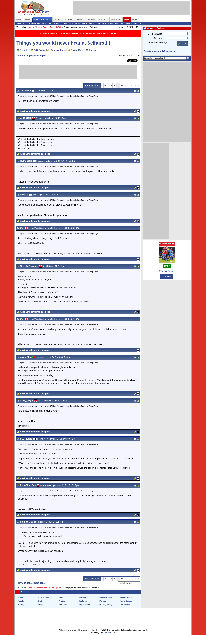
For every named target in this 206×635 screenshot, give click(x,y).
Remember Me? (156, 43)
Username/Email (155, 34)
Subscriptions (131, 23)
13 (130, 85)
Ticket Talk (46, 23)
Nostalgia (57, 23)
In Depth (82, 597)
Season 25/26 (126, 597)
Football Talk (94, 23)
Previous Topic (25, 55)
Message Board (41, 27)
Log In (92, 50)
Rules (142, 23)
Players (102, 601)
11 (122, 85)
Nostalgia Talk (56, 27)
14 (135, 85)
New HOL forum (109, 33)
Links (40, 605)
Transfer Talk (34, 23)
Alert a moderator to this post (35, 111)
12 (126, 85)
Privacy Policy (105, 605)
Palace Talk (22, 23)
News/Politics (81, 23)
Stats (40, 601)
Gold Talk (119, 23)
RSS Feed (63, 605)
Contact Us (125, 605)
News (61, 597)
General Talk (107, 23)
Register (24, 50)
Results (21, 601)
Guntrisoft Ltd (109, 633)
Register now (170, 51)
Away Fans (68, 23)
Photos (62, 601)
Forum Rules (77, 50)
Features (83, 601)
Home (30, 27)
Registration (84, 605)
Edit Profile (40, 50)
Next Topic (40, 55)
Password (158, 38)
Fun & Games (126, 601)
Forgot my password (153, 51)
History (21, 605)
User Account (44, 597)
